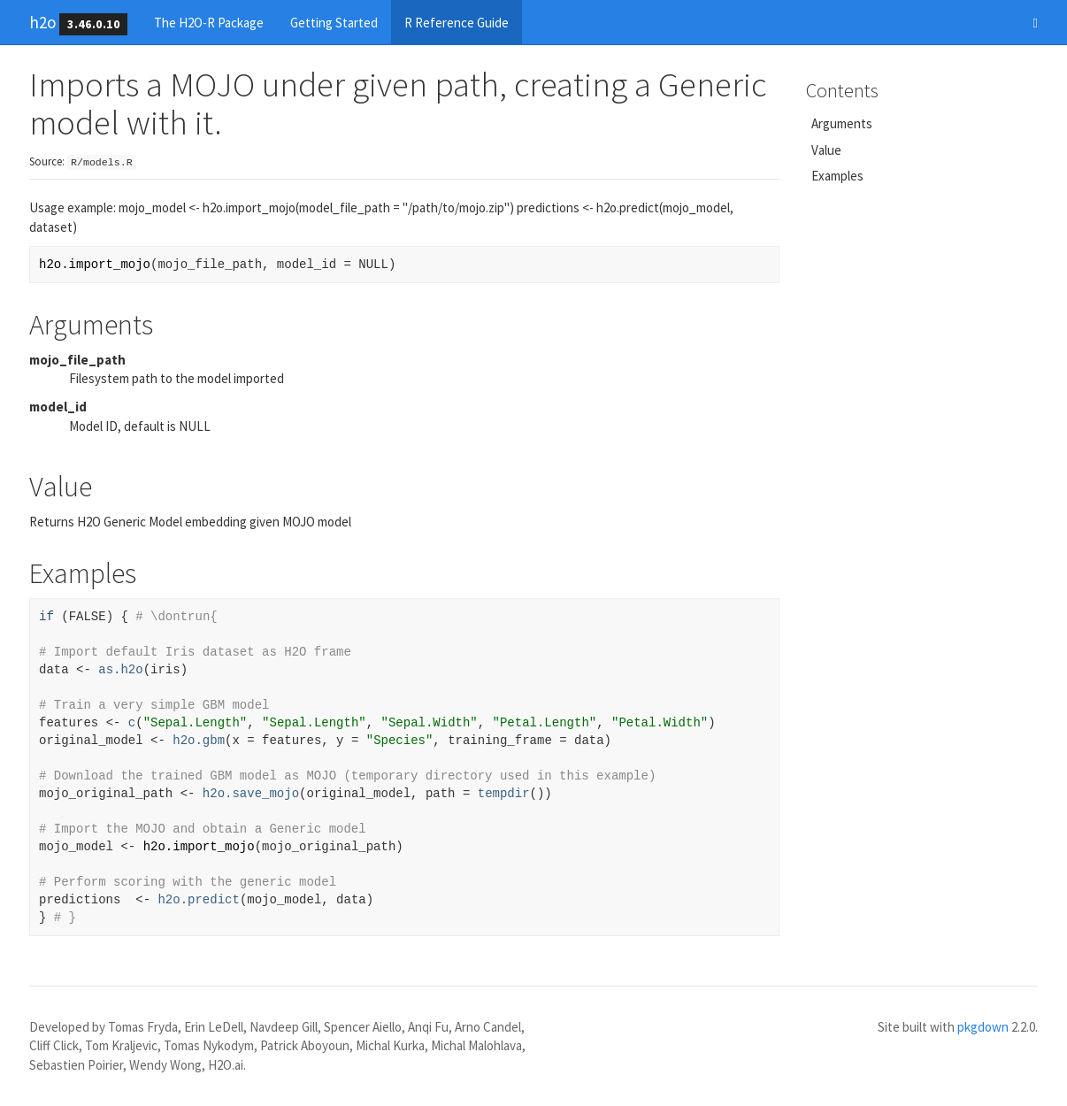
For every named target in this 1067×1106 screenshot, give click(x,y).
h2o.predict (198, 900)
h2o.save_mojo (251, 794)
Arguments (841, 123)
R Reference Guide (456, 22)
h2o (42, 22)
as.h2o (120, 670)
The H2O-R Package (209, 22)
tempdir (504, 794)
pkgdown (983, 1026)
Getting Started (334, 22)
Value (826, 150)
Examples (837, 175)
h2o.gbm (199, 740)
